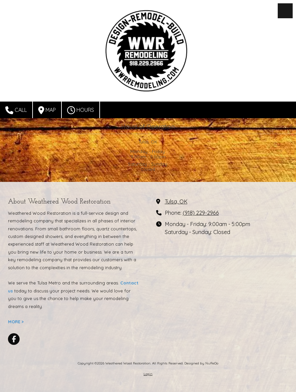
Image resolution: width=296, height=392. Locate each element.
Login (148, 374)
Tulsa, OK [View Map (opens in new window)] (176, 201)
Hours (80, 110)
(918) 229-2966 (201, 212)
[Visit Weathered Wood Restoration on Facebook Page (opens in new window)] (14, 339)
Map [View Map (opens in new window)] (47, 110)
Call (16, 110)
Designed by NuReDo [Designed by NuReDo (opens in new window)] (201, 363)
